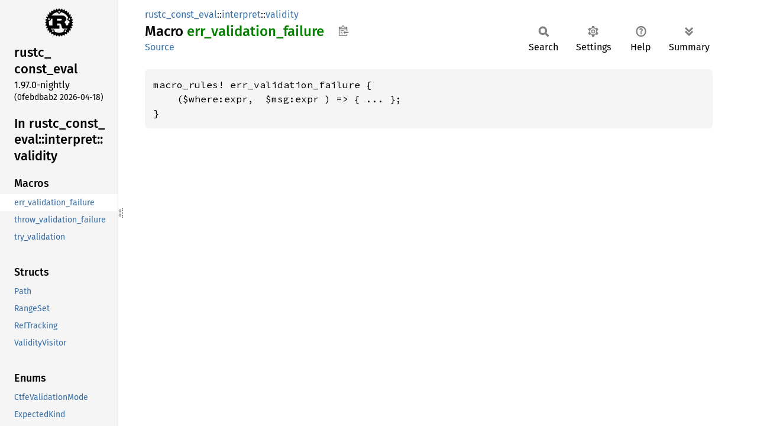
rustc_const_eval (181, 14)
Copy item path (343, 31)
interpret (241, 14)
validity (282, 14)
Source (159, 47)
